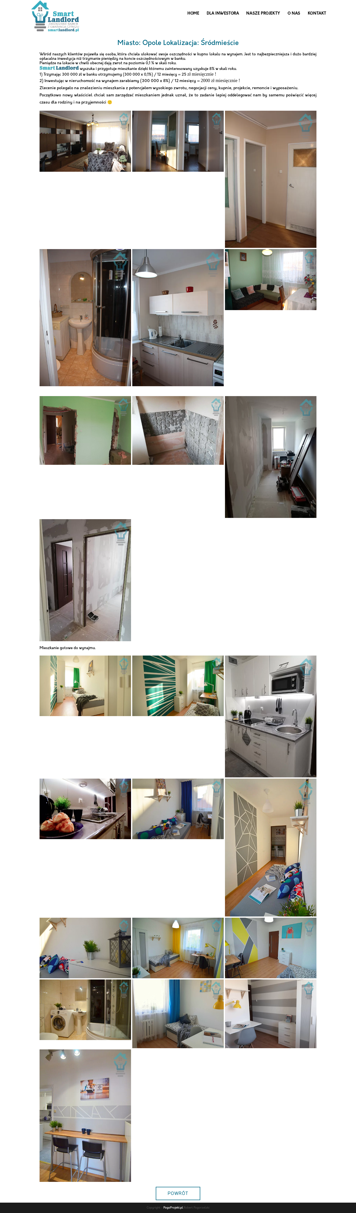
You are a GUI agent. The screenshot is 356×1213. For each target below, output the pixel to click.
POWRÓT (178, 1193)
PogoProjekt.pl (173, 1207)
